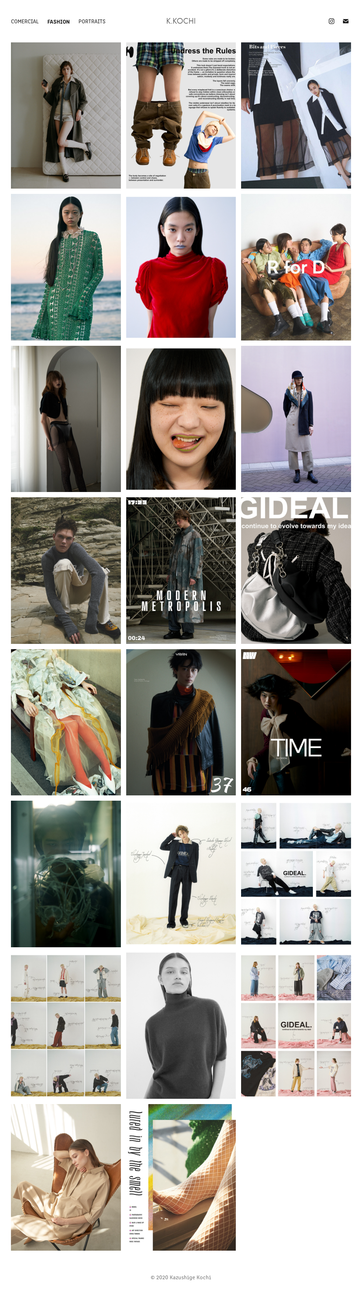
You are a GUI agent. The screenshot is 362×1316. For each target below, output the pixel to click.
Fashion (58, 21)
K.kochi (181, 21)
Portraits (91, 21)
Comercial (25, 21)
